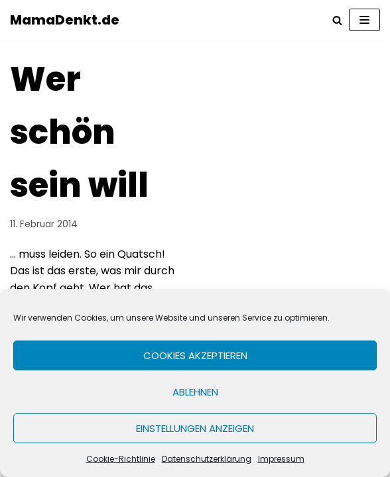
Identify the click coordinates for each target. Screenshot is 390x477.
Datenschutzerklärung (206, 458)
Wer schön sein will (79, 132)
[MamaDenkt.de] (64, 19)
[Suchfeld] (337, 20)
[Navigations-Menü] (364, 20)
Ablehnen (195, 392)
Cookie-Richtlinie (120, 458)
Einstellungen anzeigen (195, 428)
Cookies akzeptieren (195, 355)
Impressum (281, 458)
